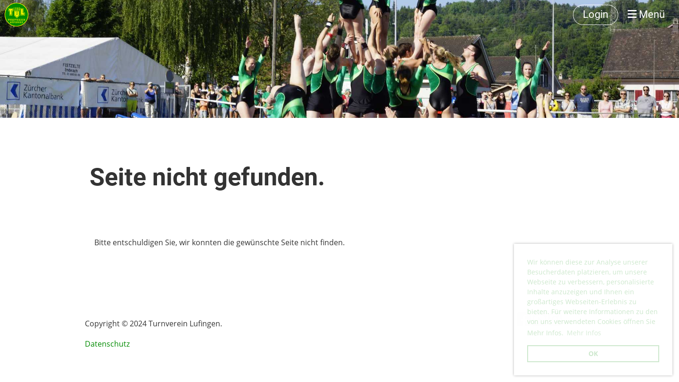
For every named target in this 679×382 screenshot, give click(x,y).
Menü (646, 14)
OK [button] (593, 353)
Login (595, 14)
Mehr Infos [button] (584, 332)
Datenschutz (107, 344)
